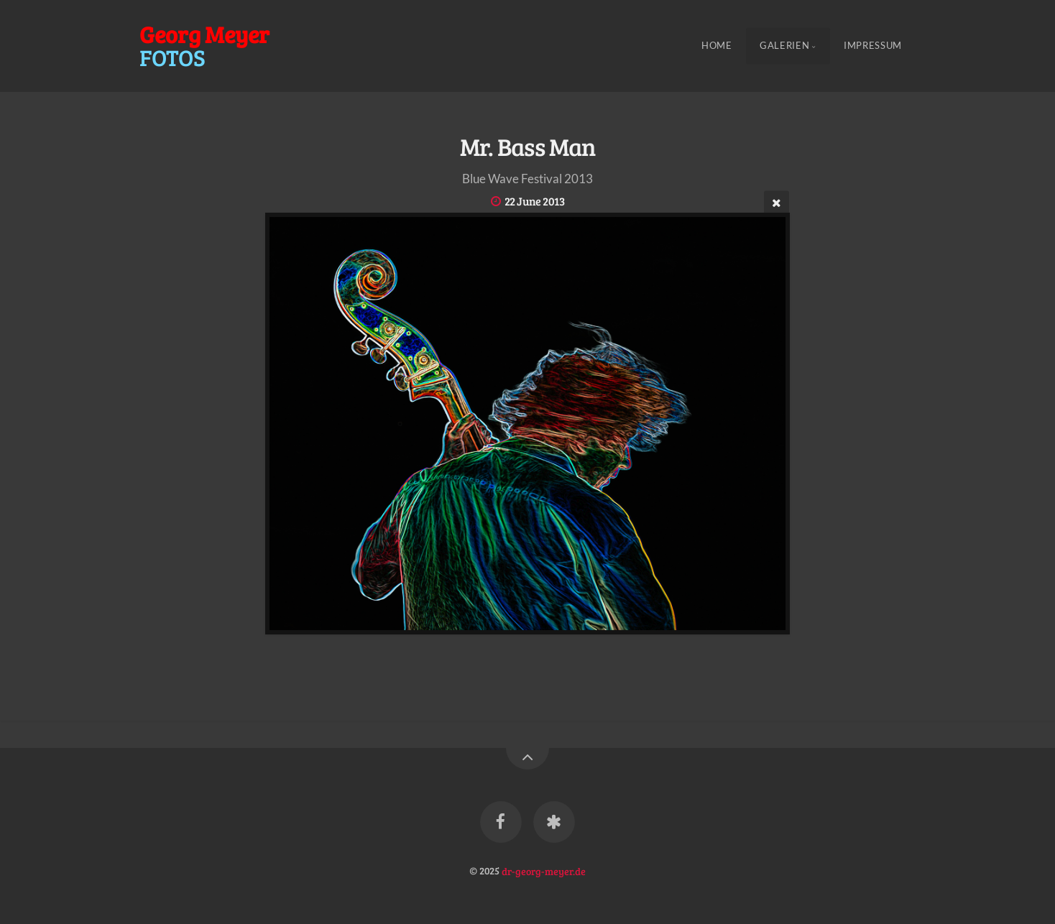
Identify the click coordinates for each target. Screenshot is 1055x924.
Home (716, 46)
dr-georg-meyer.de (544, 870)
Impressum (873, 46)
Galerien (784, 46)
